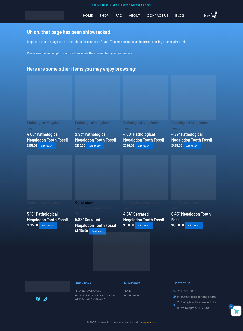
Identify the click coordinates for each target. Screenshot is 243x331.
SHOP (104, 15)
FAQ (118, 15)
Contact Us (157, 15)
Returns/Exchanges (89, 291)
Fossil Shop (132, 295)
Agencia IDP (149, 322)
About (134, 15)
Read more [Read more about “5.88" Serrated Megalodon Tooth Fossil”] (99, 230)
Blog (179, 15)
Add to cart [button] (49, 145)
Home (88, 15)
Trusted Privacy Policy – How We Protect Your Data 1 (96, 297)
